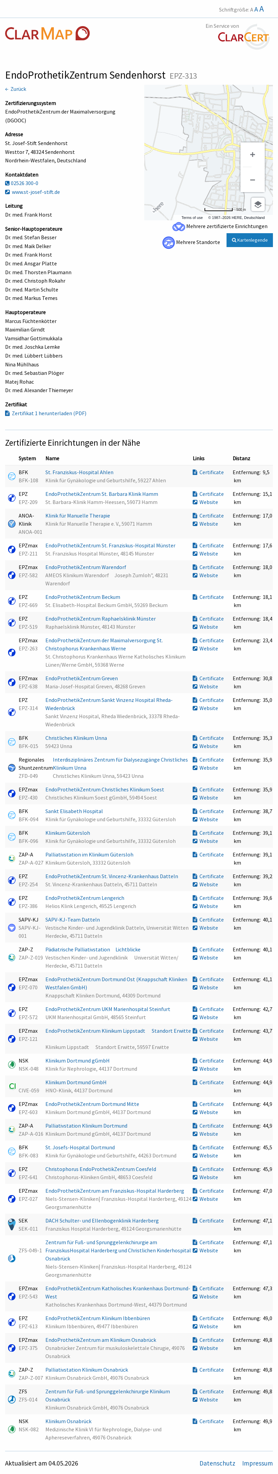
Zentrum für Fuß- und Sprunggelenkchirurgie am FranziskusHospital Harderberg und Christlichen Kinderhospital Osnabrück (118, 1250)
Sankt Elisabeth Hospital (74, 811)
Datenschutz (218, 1463)
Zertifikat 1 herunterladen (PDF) (45, 413)
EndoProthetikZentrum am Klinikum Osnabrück (101, 1339)
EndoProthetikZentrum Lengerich (85, 897)
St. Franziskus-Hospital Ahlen (79, 472)
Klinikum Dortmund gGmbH (78, 1060)
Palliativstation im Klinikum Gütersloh (89, 854)
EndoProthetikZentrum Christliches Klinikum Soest (105, 789)
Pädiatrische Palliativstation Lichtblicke (95, 949)
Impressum (257, 1463)
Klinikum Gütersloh (68, 832)
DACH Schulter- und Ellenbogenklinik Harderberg (102, 1220)
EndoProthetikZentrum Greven (82, 678)
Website (205, 502)
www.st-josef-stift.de (32, 191)
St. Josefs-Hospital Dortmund (80, 1147)
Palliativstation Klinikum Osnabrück (87, 1369)
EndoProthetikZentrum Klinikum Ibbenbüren (98, 1318)
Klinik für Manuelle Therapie (78, 515)
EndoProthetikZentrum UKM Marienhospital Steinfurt (108, 1009)
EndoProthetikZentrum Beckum (83, 596)
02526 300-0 (21, 183)
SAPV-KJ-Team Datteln (73, 919)
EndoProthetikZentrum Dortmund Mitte (92, 1104)
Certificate (208, 472)
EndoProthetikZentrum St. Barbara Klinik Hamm (102, 493)
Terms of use (192, 218)
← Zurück (15, 88)
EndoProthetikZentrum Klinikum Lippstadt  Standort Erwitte (118, 1030)
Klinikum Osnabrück (68, 1421)
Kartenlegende (250, 240)
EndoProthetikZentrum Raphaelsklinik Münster (101, 618)
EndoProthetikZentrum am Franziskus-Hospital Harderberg (115, 1190)
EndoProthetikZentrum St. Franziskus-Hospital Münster (110, 545)
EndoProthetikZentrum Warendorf (86, 567)
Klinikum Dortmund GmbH (76, 1082)
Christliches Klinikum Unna (76, 737)
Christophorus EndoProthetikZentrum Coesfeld (101, 1169)
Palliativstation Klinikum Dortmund (86, 1125)
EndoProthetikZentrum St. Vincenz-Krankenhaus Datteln (112, 876)
